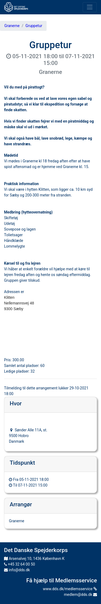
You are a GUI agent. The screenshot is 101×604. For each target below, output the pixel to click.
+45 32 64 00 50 (19, 564)
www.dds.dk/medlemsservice (70, 589)
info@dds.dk (17, 570)
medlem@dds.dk (80, 594)
